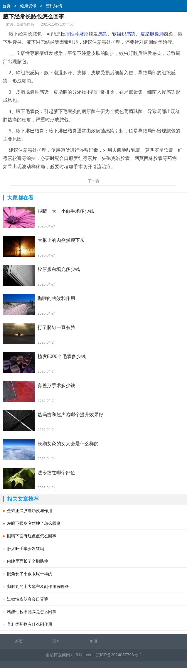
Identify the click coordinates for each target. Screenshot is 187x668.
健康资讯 (28, 6)
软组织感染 (124, 33)
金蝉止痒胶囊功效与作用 (29, 510)
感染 (102, 33)
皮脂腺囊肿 (152, 33)
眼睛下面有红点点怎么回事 (31, 536)
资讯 (93, 641)
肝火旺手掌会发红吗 (25, 548)
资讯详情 (54, 6)
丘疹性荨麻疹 (74, 33)
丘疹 (20, 53)
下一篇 (93, 181)
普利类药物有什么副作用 (29, 624)
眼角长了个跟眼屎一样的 (29, 573)
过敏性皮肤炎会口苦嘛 (27, 599)
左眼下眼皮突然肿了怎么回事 (33, 523)
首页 (6, 6)
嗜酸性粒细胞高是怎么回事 (31, 611)
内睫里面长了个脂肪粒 (27, 561)
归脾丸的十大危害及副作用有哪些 (38, 586)
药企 (56, 641)
